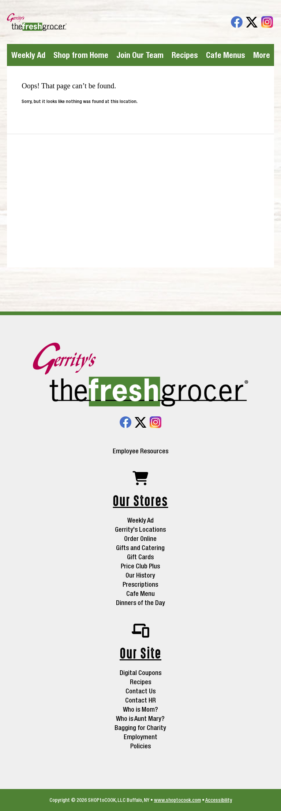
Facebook (237, 22)
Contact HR (140, 700)
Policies (140, 746)
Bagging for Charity (140, 727)
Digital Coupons (140, 673)
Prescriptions (140, 584)
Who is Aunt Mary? (140, 718)
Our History (140, 575)
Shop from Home (80, 55)
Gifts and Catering (140, 548)
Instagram (267, 22)
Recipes (185, 55)
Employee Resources (140, 451)
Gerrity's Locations (140, 529)
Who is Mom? (140, 709)
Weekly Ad (28, 55)
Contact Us (140, 691)
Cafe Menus (225, 55)
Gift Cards (140, 557)
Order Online (140, 538)
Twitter (252, 22)
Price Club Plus (140, 566)
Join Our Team (140, 55)
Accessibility (218, 800)
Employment (140, 737)
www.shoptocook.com (177, 800)
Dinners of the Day (140, 603)
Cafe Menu (140, 593)
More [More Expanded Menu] (261, 55)
